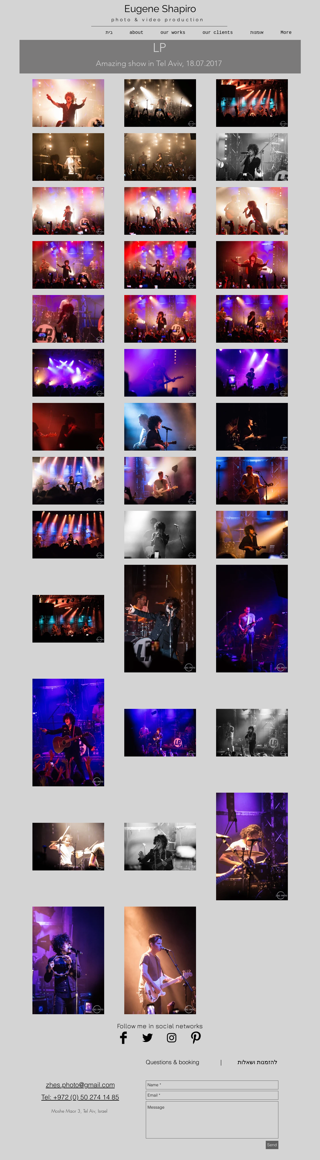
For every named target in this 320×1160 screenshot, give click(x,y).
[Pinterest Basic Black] (195, 1037)
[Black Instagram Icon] (171, 1037)
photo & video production (157, 19)
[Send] (272, 1145)
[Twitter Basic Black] (147, 1037)
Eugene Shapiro (160, 8)
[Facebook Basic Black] (123, 1037)
